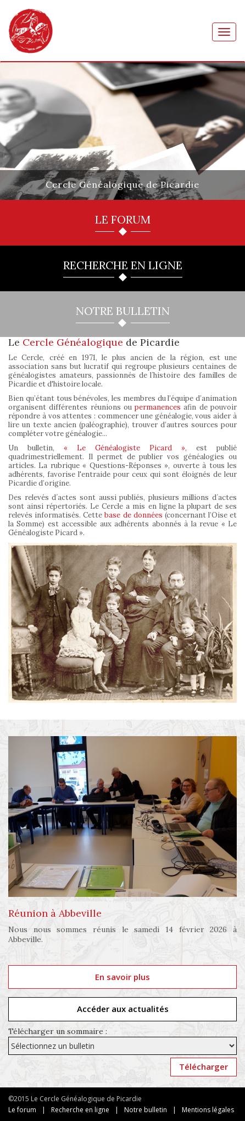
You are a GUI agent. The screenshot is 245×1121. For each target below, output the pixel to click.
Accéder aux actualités (123, 1008)
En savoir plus (122, 976)
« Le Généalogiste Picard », (125, 448)
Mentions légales (208, 1109)
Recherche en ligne (80, 1109)
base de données (133, 515)
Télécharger (203, 1066)
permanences (158, 407)
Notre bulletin (145, 1109)
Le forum (22, 1109)
